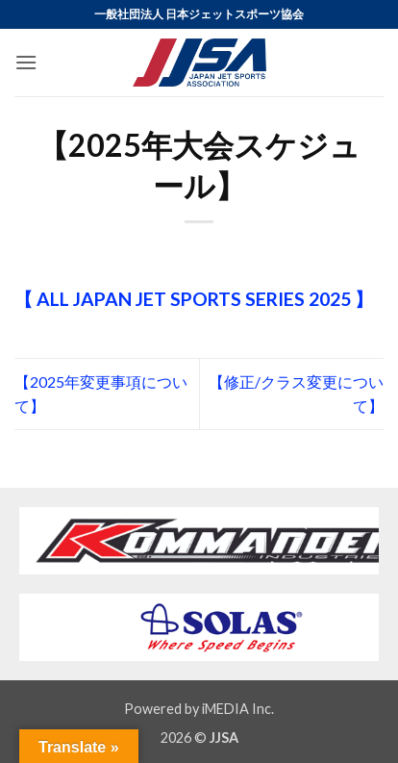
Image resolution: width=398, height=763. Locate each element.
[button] (25, 62)
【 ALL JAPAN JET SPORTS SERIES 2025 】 (193, 299)
